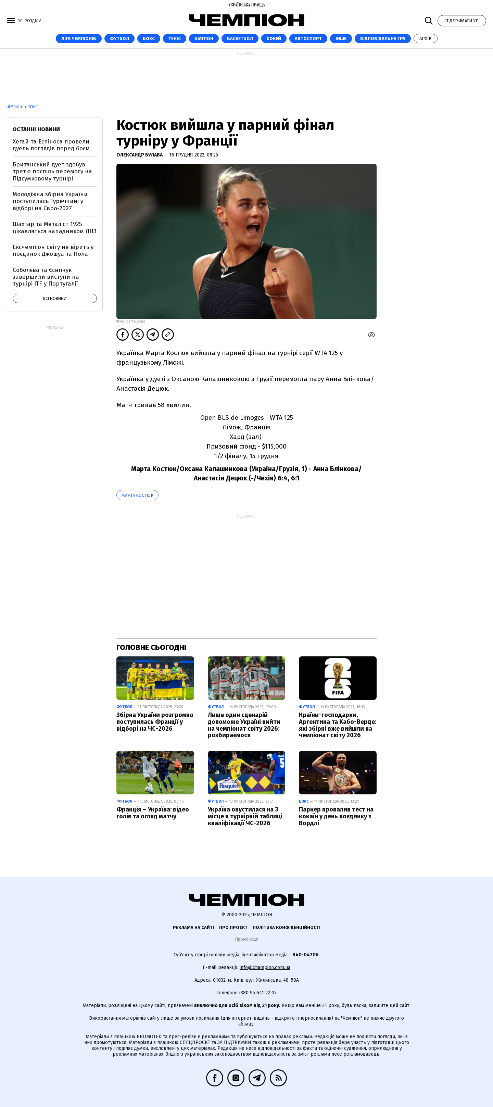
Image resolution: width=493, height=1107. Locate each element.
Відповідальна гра (382, 38)
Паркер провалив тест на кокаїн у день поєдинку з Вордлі (336, 816)
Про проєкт (233, 927)
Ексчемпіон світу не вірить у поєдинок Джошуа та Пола (53, 250)
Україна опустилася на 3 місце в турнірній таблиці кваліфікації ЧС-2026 (245, 816)
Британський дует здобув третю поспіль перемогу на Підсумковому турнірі (52, 171)
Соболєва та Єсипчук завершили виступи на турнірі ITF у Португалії (46, 277)
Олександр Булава (140, 155)
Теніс (174, 38)
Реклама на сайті (193, 927)
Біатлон (203, 38)
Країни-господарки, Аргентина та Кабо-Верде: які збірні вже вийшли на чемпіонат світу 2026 (337, 725)
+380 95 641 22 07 (258, 993)
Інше (341, 38)
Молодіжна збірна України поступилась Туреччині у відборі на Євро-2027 (50, 201)
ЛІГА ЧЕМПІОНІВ (78, 38)
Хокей (274, 38)
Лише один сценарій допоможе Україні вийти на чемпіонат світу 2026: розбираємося (244, 725)
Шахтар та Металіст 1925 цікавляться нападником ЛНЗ (55, 228)
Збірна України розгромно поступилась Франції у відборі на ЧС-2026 (154, 721)
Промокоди (246, 939)
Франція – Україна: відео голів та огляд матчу (152, 813)
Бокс (149, 38)
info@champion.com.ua (265, 967)
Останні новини (36, 129)
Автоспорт (308, 38)
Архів (425, 38)
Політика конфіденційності (286, 927)
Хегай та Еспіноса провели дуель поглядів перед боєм (51, 145)
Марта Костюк (137, 495)
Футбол (119, 38)
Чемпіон (15, 107)
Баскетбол (240, 38)
